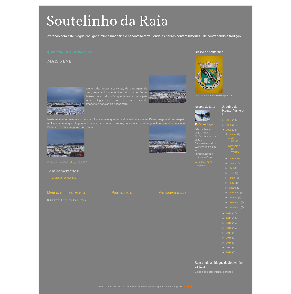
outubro (233, 197)
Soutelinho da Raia (107, 22)
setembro (234, 192)
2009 (229, 129)
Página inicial (122, 192)
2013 (229, 228)
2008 (229, 125)
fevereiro (234, 158)
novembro (235, 202)
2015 (229, 237)
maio (232, 173)
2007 (229, 120)
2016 (229, 242)
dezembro (235, 207)
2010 (229, 213)
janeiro (233, 134)
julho (232, 182)
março (233, 163)
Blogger (188, 286)
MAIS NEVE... (234, 140)
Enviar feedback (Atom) (74, 200)
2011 (229, 218)
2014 (229, 232)
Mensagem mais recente (66, 192)
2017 (229, 247)
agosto (233, 187)
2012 (229, 223)
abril (231, 168)
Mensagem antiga (172, 192)
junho (232, 178)
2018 (229, 252)
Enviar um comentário (64, 177)
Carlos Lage (205, 124)
